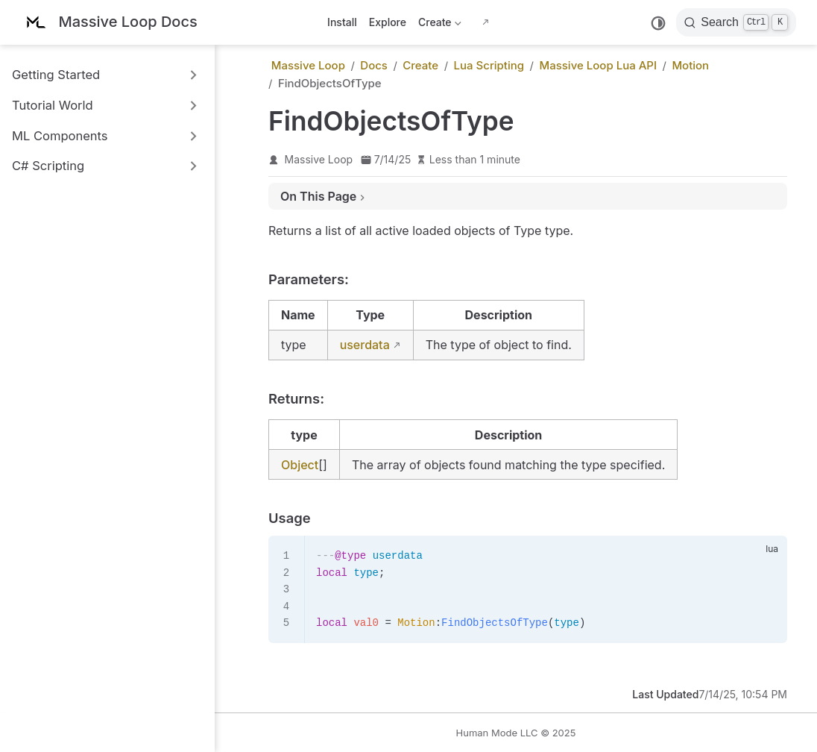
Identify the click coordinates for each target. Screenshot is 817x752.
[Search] (736, 22)
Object (299, 464)
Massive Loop (319, 159)
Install (342, 22)
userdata (365, 344)
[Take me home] (109, 22)
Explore (387, 22)
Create (439, 25)
